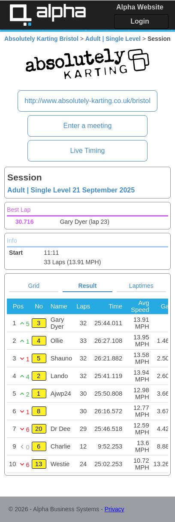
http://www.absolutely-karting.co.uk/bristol (87, 100)
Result (87, 285)
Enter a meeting (87, 125)
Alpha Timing (47, 14)
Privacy (114, 509)
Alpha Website (139, 7)
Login (139, 21)
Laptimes (141, 285)
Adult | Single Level (113, 38)
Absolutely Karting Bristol (41, 38)
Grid (33, 285)
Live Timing (87, 150)
